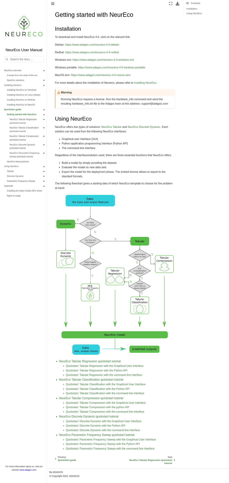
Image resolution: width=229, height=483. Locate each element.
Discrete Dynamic (15, 176)
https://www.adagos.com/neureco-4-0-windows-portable (111, 67)
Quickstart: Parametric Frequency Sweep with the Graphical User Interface (111, 439)
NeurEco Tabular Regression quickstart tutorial (23, 121)
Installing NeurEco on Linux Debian (23, 95)
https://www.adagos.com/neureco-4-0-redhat (92, 52)
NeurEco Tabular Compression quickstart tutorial (24, 138)
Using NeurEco (11, 166)
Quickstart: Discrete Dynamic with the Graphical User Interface (103, 421)
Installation (191, 8)
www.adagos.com (28, 470)
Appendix (8, 186)
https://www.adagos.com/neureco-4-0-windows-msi (103, 59)
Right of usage (14, 196)
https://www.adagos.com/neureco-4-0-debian (92, 44)
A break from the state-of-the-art (22, 75)
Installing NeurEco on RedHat (21, 100)
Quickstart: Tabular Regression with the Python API (96, 370)
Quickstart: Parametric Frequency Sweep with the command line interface (110, 448)
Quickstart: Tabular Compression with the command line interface (105, 411)
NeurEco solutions (15, 80)
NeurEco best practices (18, 161)
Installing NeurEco (12, 85)
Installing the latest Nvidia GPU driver (24, 191)
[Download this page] (177, 4)
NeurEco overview (12, 70)
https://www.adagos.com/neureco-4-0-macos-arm (100, 75)
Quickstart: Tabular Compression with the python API (97, 407)
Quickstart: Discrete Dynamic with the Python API (95, 425)
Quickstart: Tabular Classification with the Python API (98, 388)
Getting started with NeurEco (21, 114)
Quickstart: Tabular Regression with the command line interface (104, 374)
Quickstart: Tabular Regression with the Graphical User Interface (104, 365)
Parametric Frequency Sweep (21, 181)
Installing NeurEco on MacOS (21, 105)
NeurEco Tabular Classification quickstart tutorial (24, 129)
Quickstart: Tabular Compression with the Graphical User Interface (106, 402)
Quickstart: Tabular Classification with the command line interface (105, 393)
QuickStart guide (12, 109)
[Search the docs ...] (24, 59)
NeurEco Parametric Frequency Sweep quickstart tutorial (24, 155)
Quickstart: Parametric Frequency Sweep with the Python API (103, 444)
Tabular (10, 171)
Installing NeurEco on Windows (21, 90)
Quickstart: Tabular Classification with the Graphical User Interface (106, 384)
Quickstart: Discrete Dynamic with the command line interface (103, 430)
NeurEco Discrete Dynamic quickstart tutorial (22, 146)
